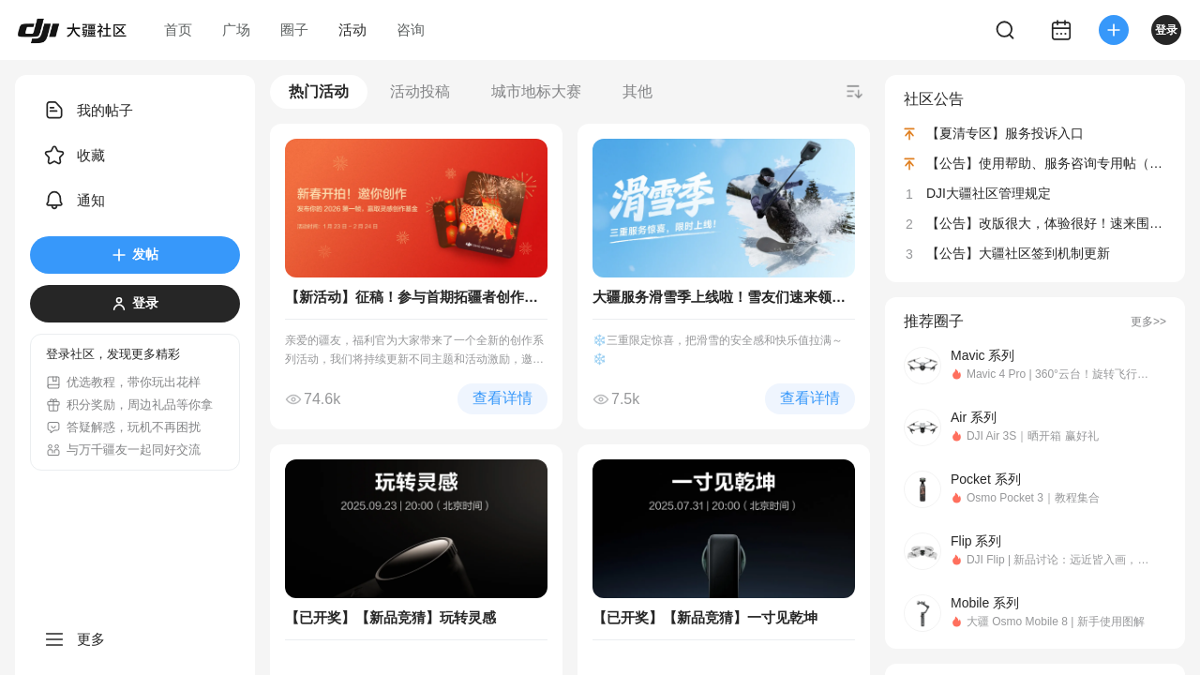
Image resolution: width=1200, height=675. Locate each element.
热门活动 (319, 91)
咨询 (411, 30)
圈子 (294, 30)
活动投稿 (420, 91)
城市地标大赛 (536, 91)
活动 (352, 30)
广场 (236, 30)
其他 (637, 91)
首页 (178, 30)
